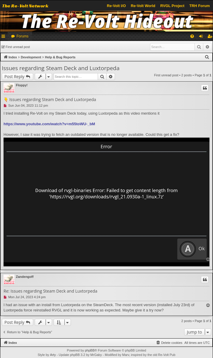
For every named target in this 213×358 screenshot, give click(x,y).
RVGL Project (172, 6)
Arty (53, 355)
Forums (22, 36)
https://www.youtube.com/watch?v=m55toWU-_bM (49, 124)
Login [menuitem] (202, 37)
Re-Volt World (143, 6)
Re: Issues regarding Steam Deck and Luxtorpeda (50, 291)
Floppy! (22, 85)
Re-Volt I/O (116, 6)
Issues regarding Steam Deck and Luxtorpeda (60, 68)
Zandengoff (25, 276)
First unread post (18, 47)
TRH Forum (199, 6)
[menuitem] (192, 36)
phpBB (89, 350)
